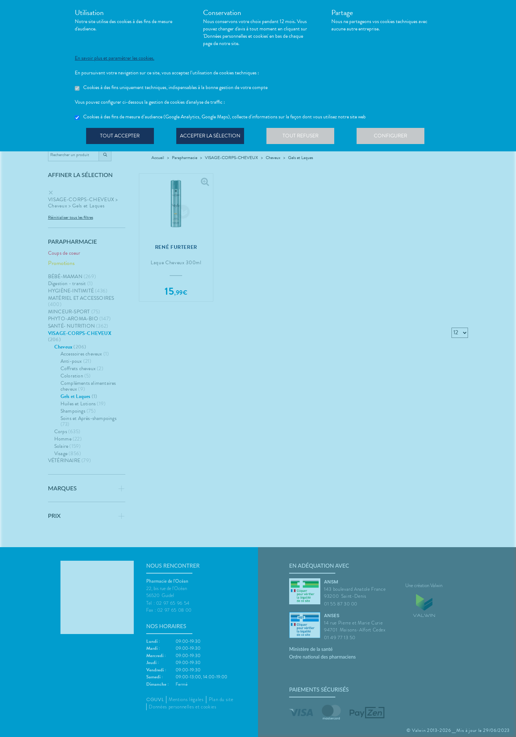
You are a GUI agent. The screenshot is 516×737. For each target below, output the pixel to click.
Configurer (395, 137)
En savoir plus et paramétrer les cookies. (114, 58)
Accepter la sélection (212, 137)
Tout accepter (120, 137)
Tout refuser (304, 137)
